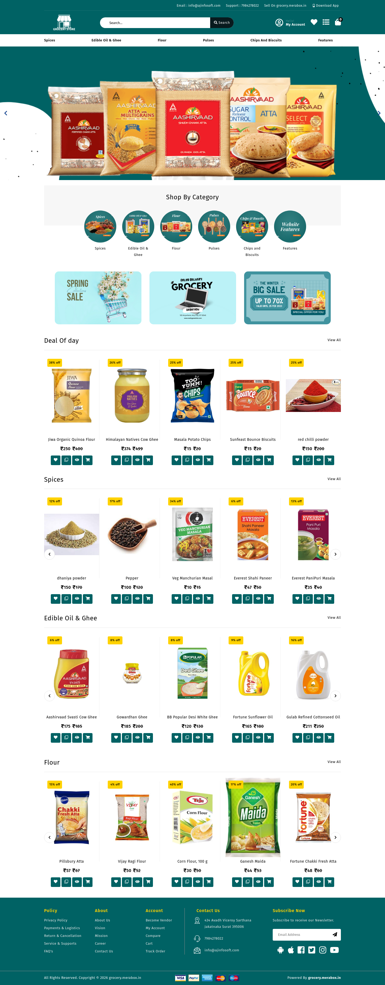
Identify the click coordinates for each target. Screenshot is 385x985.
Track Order (155, 951)
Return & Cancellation (63, 936)
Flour (162, 40)
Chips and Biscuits (266, 40)
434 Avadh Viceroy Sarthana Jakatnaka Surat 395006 (228, 923)
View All (334, 340)
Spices (49, 40)
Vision (100, 928)
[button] (5, 113)
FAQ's (48, 951)
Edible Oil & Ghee (106, 40)
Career (100, 943)
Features (325, 40)
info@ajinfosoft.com (222, 950)
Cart (149, 943)
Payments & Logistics (62, 928)
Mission (101, 936)
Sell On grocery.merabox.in (285, 5)
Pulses (208, 40)
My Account (155, 928)
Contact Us (104, 951)
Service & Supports (60, 943)
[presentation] (49, 554)
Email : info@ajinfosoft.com (199, 5)
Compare (153, 936)
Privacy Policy (55, 920)
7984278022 (214, 938)
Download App (326, 5)
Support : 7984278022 (242, 5)
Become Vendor (159, 920)
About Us (102, 920)
